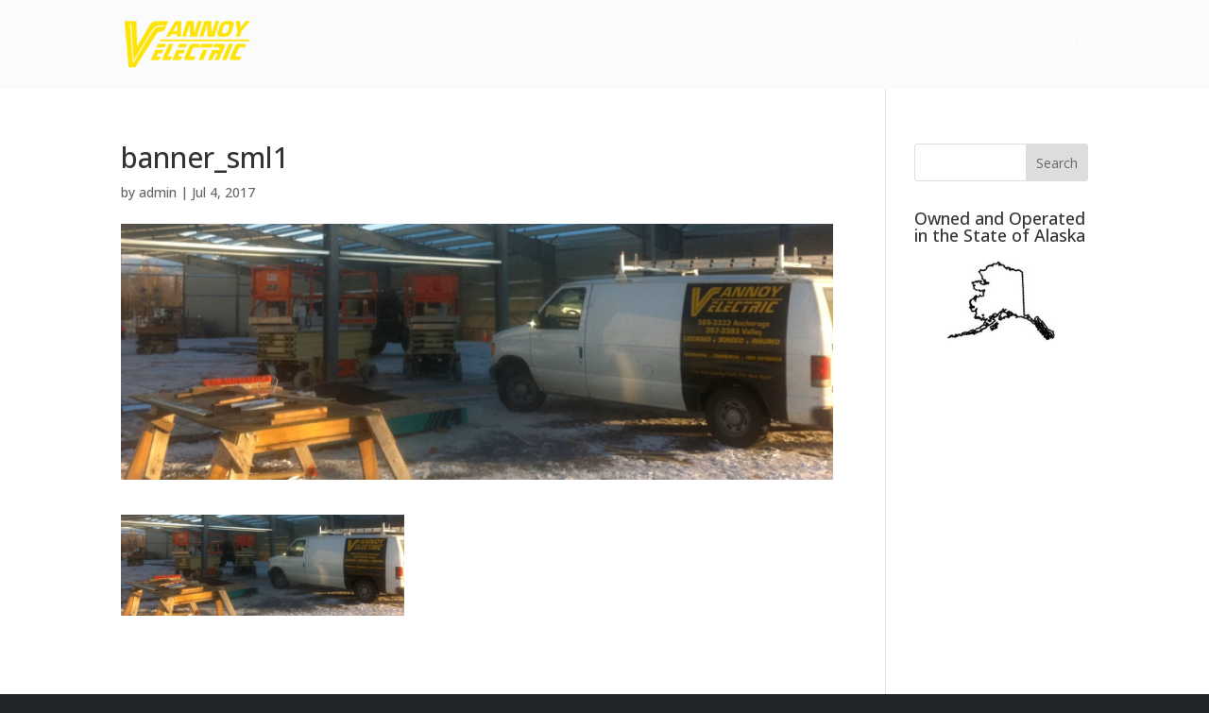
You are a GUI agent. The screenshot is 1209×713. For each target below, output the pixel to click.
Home (567, 45)
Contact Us (1051, 45)
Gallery (719, 45)
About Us (641, 45)
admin (158, 192)
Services (812, 45)
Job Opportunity (935, 45)
